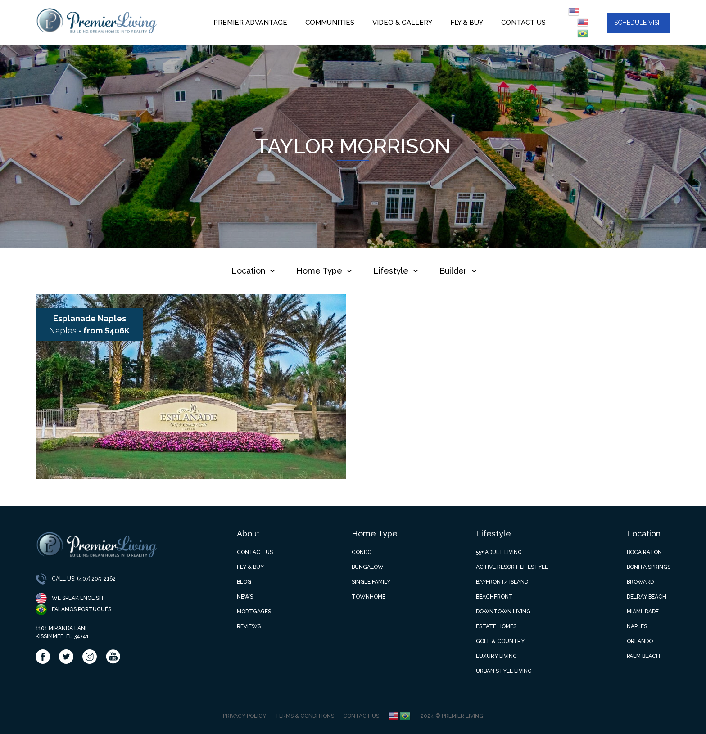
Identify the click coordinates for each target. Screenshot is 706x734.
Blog (244, 582)
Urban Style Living (504, 671)
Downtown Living (503, 611)
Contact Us (255, 552)
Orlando (640, 641)
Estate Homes (496, 626)
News (245, 597)
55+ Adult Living (499, 552)
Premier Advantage (250, 22)
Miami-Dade (643, 611)
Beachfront (494, 597)
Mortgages (254, 611)
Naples (637, 626)
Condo (361, 552)
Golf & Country (500, 641)
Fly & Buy (466, 22)
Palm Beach (643, 656)
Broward (640, 582)
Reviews (249, 626)
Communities (329, 22)
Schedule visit (638, 22)
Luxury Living (496, 656)
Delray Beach (646, 597)
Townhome (368, 597)
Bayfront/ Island (502, 582)
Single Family (371, 582)
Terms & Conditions (304, 716)
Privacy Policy (244, 716)
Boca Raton (644, 552)
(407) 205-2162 (96, 579)
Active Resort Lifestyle (512, 567)
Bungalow (368, 567)
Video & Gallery (402, 22)
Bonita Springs (648, 567)
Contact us (528, 22)
